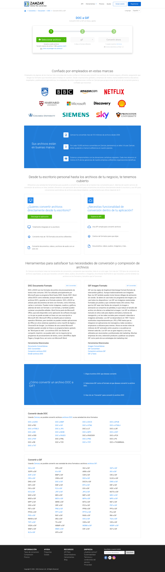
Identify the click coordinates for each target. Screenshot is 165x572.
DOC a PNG (86, 439)
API (82, 4)
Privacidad (88, 565)
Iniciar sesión (120, 4)
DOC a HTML (87, 425)
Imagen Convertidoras (96, 346)
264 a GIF (31, 468)
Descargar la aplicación (40, 217)
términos (119, 44)
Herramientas (90, 4)
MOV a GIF (59, 499)
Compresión (28, 555)
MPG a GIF (114, 499)
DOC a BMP (59, 422)
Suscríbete (129, 552)
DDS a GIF (86, 478)
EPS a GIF (86, 485)
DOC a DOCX (87, 422)
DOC (48, 11)
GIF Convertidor (131, 285)
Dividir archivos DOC (35, 354)
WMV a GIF (59, 529)
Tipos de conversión (31, 552)
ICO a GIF (31, 492)
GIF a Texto (92, 354)
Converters (32, 11)
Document (41, 11)
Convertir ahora (113, 39)
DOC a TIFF (86, 442)
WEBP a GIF (114, 526)
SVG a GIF (86, 519)
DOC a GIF (59, 425)
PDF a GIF (113, 505)
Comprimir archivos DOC (37, 351)
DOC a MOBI (60, 432)
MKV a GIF (114, 495)
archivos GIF (92, 463)
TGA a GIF (113, 519)
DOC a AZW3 (33, 422)
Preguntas (48, 552)
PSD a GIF (31, 515)
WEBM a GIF (87, 526)
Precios (101, 4)
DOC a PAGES (60, 435)
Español (136, 10)
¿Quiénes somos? (90, 552)
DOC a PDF (32, 439)
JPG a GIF (86, 492)
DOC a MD (32, 432)
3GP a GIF (113, 468)
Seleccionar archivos (49, 39)
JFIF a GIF (59, 492)
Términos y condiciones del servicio (90, 559)
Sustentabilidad (89, 555)
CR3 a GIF (31, 478)
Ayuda (109, 4)
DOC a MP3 (86, 432)
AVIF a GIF (32, 475)
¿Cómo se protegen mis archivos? (52, 48)
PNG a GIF (59, 509)
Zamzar (37, 417)
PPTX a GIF (86, 512)
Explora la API (96, 217)
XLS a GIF (31, 532)
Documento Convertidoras (38, 346)
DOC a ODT (114, 432)
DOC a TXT (32, 446)
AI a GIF (58, 472)
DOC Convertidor (71, 285)
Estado (46, 555)
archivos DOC (67, 417)
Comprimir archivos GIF (97, 351)
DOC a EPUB (114, 422)
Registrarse (134, 4)
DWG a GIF (114, 482)
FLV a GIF (58, 488)
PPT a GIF (59, 512)
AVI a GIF (113, 472)
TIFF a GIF (32, 522)
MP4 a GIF (86, 499)
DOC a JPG (59, 429)
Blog (65, 560)
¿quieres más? (61, 46)
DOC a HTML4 (115, 425)
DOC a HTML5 (33, 429)
